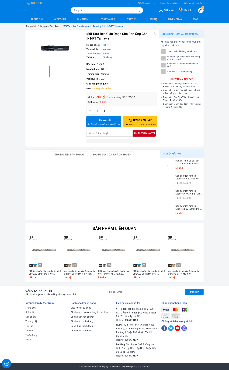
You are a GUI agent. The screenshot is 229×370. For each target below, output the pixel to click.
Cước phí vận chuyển (193, 3)
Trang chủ (37, 19)
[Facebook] (164, 328)
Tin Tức (132, 19)
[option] (55, 47)
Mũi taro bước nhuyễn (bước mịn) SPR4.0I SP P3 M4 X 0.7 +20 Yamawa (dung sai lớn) (80, 272)
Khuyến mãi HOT (172, 153)
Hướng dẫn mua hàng (169, 3)
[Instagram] (184, 328)
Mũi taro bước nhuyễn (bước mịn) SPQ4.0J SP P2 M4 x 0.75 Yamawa (149, 272)
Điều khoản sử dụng (81, 307)
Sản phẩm (84, 19)
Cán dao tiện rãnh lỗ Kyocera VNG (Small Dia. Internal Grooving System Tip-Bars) (188, 192)
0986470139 (34, 3)
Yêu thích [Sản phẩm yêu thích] (186, 10)
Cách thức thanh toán (82, 326)
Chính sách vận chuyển (82, 317)
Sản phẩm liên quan (114, 228)
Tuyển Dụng (175, 19)
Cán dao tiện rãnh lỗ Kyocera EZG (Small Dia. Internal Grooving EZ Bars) (188, 207)
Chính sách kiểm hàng (82, 321)
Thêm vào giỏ (103, 122)
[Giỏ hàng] (201, 10)
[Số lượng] (97, 110)
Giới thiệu (60, 19)
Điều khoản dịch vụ (146, 3)
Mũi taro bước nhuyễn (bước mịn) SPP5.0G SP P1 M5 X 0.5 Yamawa (184, 272)
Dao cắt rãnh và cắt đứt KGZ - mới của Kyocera (187, 162)
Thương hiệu (108, 19)
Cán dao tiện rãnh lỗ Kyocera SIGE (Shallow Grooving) (186, 177)
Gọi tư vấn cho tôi (144, 133)
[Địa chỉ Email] (146, 292)
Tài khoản (166, 10)
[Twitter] (171, 328)
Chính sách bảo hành (81, 330)
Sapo (147, 366)
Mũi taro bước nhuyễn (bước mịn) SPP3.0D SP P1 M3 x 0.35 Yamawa (45, 272)
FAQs (195, 19)
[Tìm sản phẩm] (102, 10)
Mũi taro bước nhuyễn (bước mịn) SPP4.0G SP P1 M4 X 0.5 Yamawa (114, 272)
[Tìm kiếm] (138, 10)
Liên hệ (153, 19)
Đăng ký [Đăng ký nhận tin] (194, 292)
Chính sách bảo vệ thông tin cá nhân (89, 312)
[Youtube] (177, 328)
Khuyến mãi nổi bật (181, 79)
